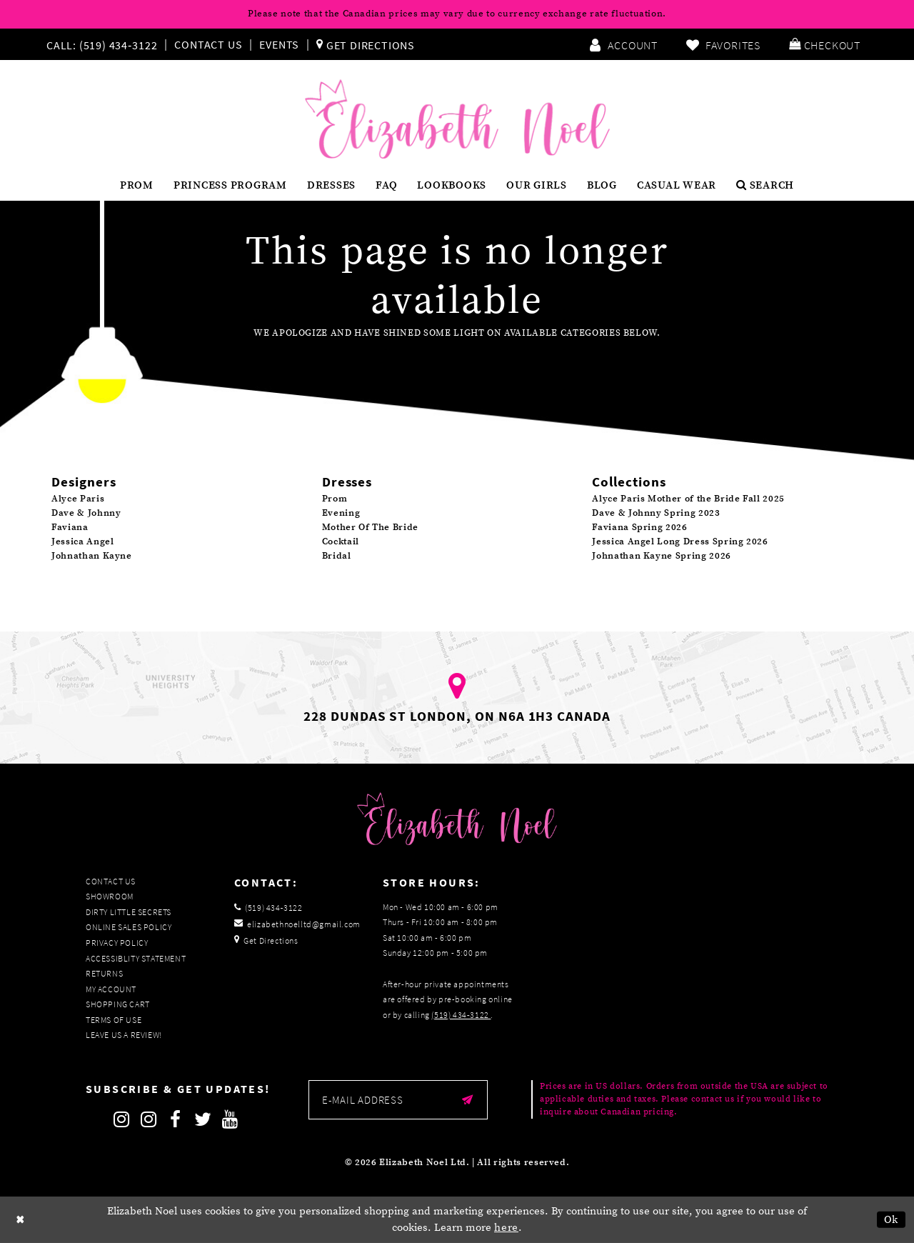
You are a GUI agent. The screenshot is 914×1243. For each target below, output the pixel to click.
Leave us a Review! (124, 1034)
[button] (825, 44)
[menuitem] (105, 44)
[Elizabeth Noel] (457, 119)
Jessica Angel (82, 541)
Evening (341, 513)
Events (279, 44)
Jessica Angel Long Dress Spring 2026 (680, 541)
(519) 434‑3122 (461, 1014)
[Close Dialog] (21, 1219)
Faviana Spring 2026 (639, 527)
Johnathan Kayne (91, 555)
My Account (111, 989)
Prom (335, 498)
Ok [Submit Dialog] (891, 1220)
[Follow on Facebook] (175, 1119)
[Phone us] (100, 44)
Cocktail (340, 541)
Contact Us (208, 44)
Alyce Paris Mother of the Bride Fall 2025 (688, 498)
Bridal (336, 555)
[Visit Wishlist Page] (723, 44)
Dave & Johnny (86, 513)
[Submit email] (467, 1099)
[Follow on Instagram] (121, 1119)
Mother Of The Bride (370, 527)
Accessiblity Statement (136, 958)
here (506, 1227)
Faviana (70, 527)
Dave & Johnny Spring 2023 (656, 513)
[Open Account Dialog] (623, 44)
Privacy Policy (117, 942)
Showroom (110, 896)
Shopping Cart (118, 1004)
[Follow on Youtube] (229, 1119)
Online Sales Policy (128, 927)
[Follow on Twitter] (202, 1119)
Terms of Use (113, 1019)
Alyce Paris (77, 498)
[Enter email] (398, 1099)
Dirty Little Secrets (128, 912)
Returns (104, 973)
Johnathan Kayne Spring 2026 (661, 555)
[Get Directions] (365, 44)
